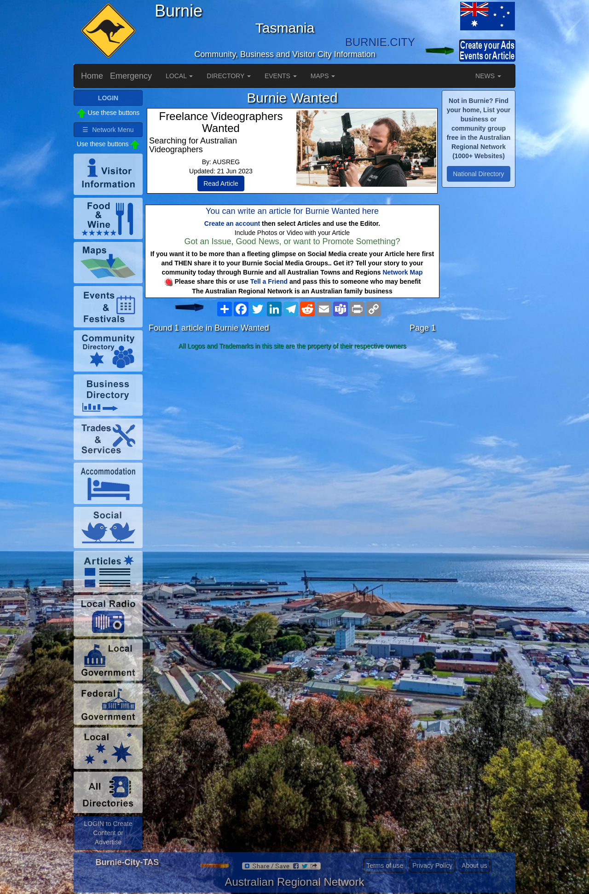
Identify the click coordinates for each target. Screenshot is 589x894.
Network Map (402, 272)
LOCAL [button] (179, 76)
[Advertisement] (292, 425)
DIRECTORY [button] (229, 76)
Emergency (131, 75)
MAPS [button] (323, 76)
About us (474, 865)
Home (92, 75)
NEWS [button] (488, 76)
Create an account (232, 223)
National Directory (478, 174)
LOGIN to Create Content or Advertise (108, 833)
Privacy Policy (432, 865)
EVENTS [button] (281, 76)
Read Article (220, 183)
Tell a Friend (269, 281)
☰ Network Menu (107, 129)
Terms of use (384, 865)
